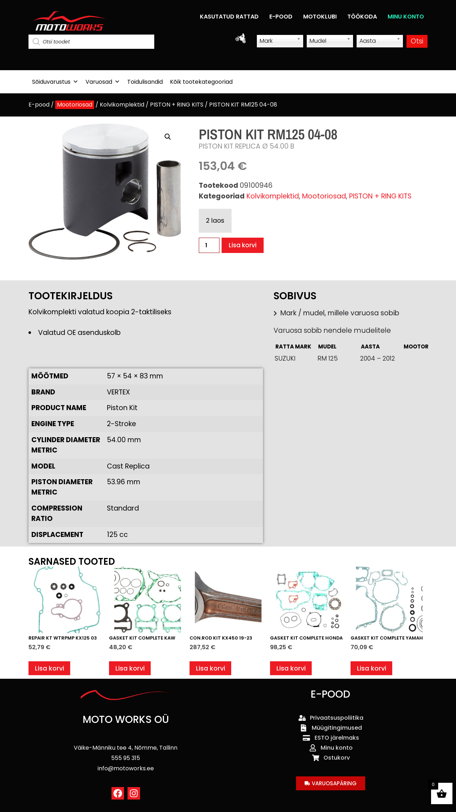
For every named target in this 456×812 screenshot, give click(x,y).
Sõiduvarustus (55, 82)
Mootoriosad (74, 104)
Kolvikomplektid (122, 104)
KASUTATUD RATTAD (229, 16)
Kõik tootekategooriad (201, 82)
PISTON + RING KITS (176, 104)
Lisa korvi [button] (50, 669)
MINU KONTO (406, 16)
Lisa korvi (244, 245)
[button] (167, 136)
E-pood (39, 104)
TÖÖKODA (362, 16)
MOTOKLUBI (320, 16)
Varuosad (103, 82)
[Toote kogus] (209, 245)
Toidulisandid (145, 82)
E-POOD (280, 16)
